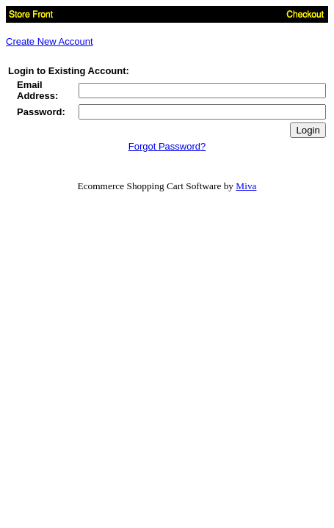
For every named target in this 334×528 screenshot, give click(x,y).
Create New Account (49, 41)
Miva (246, 185)
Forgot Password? (167, 146)
